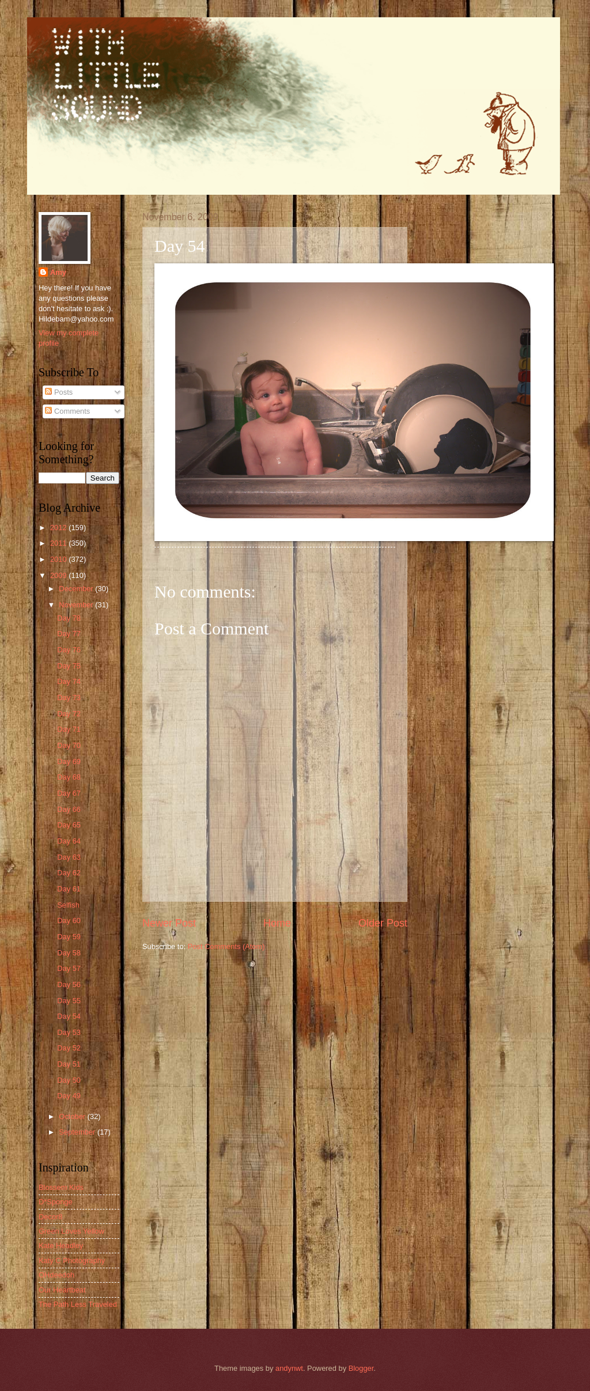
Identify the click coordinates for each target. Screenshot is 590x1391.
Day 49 (69, 1095)
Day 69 (69, 761)
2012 (59, 527)
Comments (67, 411)
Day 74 (69, 681)
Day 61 (69, 889)
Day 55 (69, 1000)
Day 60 (69, 920)
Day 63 (69, 857)
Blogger (361, 1368)
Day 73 (69, 697)
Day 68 (69, 777)
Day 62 (69, 872)
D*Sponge (56, 1201)
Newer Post (169, 923)
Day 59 (69, 936)
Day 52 (69, 1048)
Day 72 (69, 713)
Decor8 (51, 1216)
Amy (58, 272)
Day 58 (69, 952)
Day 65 (69, 825)
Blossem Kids (61, 1187)
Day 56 (69, 984)
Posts (59, 392)
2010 (59, 559)
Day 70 (69, 745)
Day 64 (69, 841)
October (73, 1116)
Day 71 (69, 729)
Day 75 (69, 666)
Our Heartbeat (62, 1290)
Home (277, 923)
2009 (59, 575)
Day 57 (69, 968)
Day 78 (69, 618)
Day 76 (69, 649)
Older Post (382, 923)
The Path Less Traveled (78, 1304)
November (77, 604)
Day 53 (69, 1032)
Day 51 (69, 1064)
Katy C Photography (72, 1260)
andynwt (289, 1368)
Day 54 (69, 1016)
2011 (59, 543)
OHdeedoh (56, 1275)
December (77, 588)
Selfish (68, 905)
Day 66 (69, 809)
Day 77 (69, 633)
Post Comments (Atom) (226, 946)
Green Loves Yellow (71, 1231)
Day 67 (69, 793)
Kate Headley (61, 1245)
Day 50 (69, 1080)
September (78, 1132)
